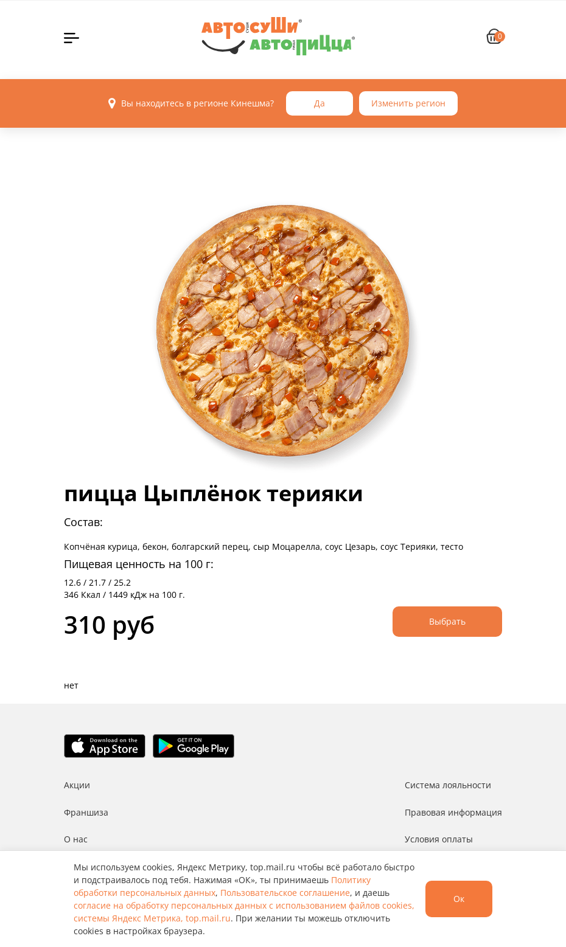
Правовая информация (453, 812)
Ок (458, 898)
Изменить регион (408, 103)
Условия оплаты (439, 839)
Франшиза (86, 812)
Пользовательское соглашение (285, 892)
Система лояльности (448, 785)
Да (319, 103)
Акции (77, 785)
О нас (76, 839)
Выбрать (447, 621)
